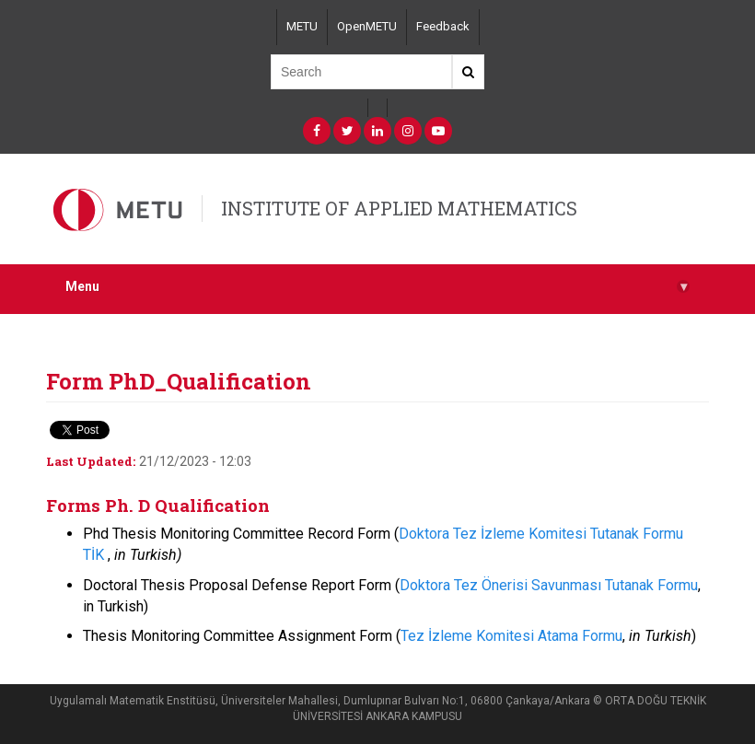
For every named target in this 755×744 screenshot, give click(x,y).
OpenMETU (367, 26)
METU (302, 26)
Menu (377, 287)
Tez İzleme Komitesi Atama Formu (511, 636)
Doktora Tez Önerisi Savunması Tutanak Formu (549, 585)
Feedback (443, 26)
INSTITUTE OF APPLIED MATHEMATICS (399, 208)
